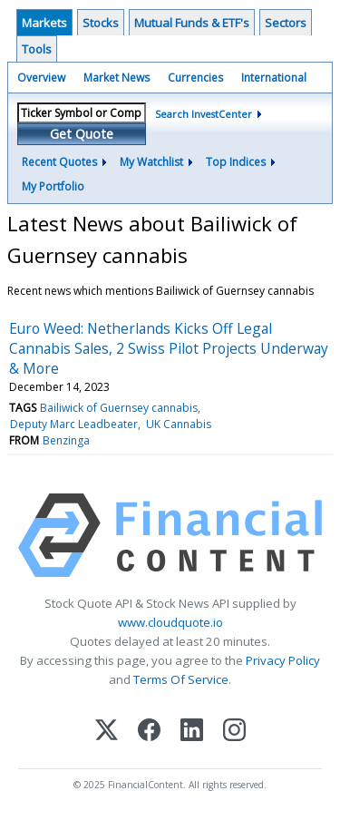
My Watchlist (151, 162)
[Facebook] (149, 731)
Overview (41, 77)
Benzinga (66, 440)
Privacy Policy (283, 660)
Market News (116, 77)
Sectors (285, 23)
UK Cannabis (178, 424)
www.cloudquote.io (170, 622)
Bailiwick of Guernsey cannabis (119, 407)
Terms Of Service (180, 679)
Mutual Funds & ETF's (191, 23)
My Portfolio (53, 186)
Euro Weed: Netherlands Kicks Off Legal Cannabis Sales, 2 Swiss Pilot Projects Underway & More (168, 348)
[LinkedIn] (191, 731)
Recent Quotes (59, 162)
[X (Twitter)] (106, 731)
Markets (44, 23)
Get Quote (81, 133)
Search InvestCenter (203, 114)
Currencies (195, 77)
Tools (37, 49)
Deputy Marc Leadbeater (74, 424)
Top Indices (236, 162)
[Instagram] (234, 731)
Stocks (101, 23)
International (273, 77)
